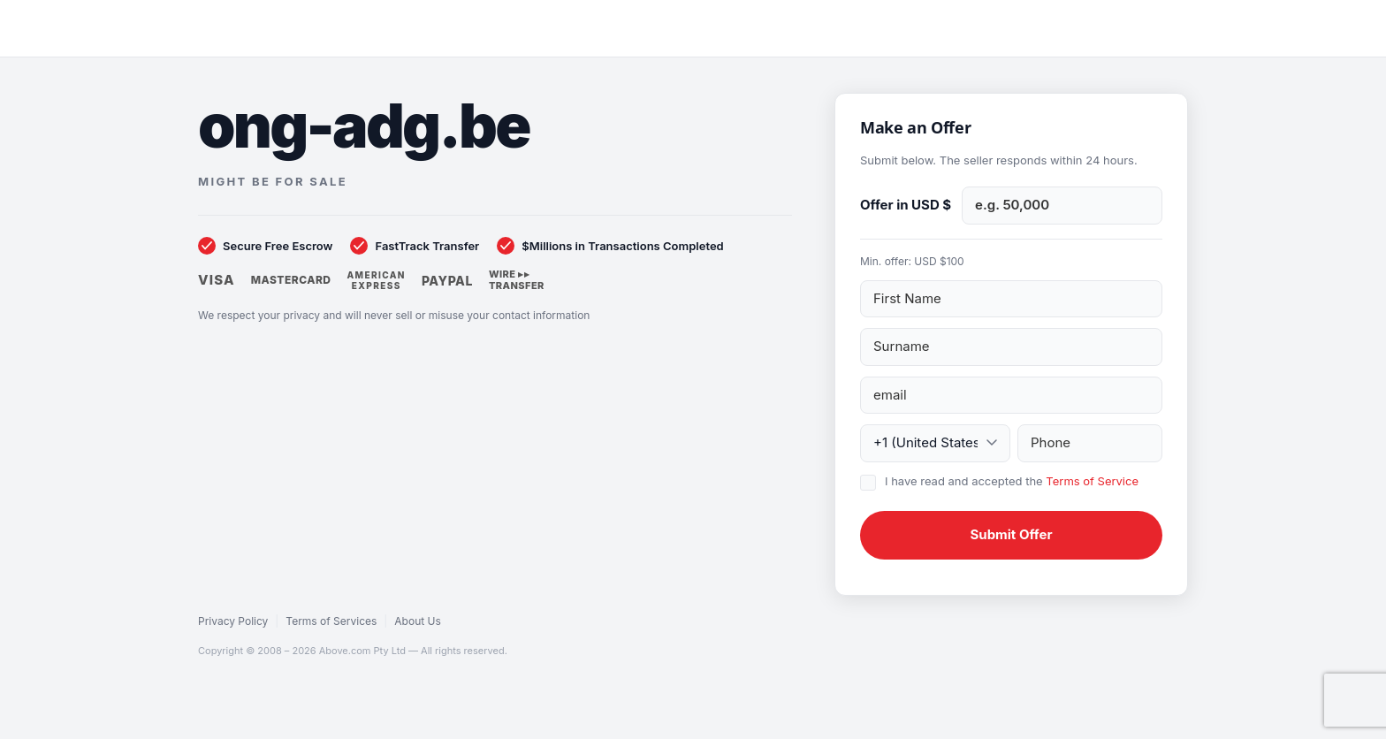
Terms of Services (331, 621)
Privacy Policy (233, 621)
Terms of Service (1092, 481)
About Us (417, 621)
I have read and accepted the (1011, 481)
